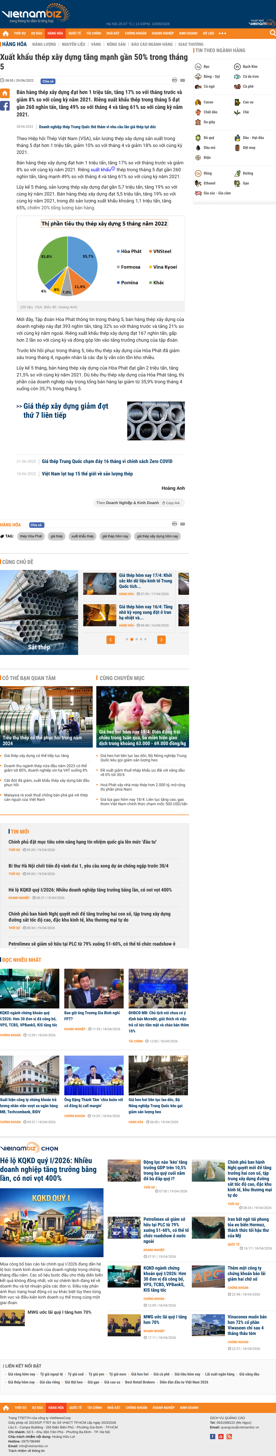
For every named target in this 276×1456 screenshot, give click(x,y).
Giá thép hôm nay (21, 1382)
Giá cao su (112, 1382)
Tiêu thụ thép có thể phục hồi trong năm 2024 (42, 740)
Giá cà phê (161, 1374)
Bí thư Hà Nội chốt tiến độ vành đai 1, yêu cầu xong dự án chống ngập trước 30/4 (89, 866)
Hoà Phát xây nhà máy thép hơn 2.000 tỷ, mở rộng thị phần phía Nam (142, 787)
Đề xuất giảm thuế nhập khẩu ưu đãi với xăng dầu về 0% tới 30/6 (142, 772)
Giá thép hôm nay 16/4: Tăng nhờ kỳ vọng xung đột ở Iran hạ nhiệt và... (178, 612)
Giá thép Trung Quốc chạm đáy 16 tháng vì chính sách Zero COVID (107, 461)
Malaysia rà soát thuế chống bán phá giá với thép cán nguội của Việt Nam (46, 797)
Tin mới (20, 831)
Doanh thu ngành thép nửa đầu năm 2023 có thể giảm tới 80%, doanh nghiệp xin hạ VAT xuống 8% (45, 768)
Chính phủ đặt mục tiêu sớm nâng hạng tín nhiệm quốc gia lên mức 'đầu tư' (82, 842)
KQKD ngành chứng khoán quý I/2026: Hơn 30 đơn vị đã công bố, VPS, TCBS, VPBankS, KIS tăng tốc (28, 1018)
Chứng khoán (10, 1035)
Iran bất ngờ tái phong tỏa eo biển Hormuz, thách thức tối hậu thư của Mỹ (248, 1228)
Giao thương (190, 44)
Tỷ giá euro (117, 1374)
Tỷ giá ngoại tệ (51, 1374)
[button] (110, 639)
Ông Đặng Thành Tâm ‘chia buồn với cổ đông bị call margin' (93, 1102)
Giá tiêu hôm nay (187, 1374)
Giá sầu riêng (50, 1382)
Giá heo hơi (139, 1374)
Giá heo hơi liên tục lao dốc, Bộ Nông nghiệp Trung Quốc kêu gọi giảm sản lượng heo (143, 758)
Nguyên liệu (73, 44)
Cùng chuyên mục (122, 678)
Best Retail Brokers (140, 1382)
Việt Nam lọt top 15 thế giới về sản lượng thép (87, 474)
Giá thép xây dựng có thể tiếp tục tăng (36, 756)
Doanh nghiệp (19, 898)
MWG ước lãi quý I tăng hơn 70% (59, 1312)
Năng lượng (44, 44)
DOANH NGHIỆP (163, 33)
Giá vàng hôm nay (21, 1374)
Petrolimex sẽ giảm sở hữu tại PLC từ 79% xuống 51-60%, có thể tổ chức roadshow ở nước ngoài (92, 947)
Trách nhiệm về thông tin (26, 1451)
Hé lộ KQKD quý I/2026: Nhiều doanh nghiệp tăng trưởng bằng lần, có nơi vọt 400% (90, 890)
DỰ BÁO (36, 33)
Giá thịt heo (74, 1382)
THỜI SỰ (20, 33)
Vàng (96, 44)
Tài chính (136, 1041)
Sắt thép (39, 647)
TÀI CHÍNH (93, 33)
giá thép (57, 536)
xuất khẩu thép (82, 536)
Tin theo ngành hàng (220, 50)
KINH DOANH (188, 33)
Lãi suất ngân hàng (219, 1374)
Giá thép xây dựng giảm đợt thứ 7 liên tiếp (65, 411)
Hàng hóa (14, 44)
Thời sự (14, 850)
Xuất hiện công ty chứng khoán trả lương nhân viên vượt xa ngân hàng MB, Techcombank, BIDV (29, 1105)
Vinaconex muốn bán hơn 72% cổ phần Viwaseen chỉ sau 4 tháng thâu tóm (247, 1325)
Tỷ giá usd (76, 1374)
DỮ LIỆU (208, 33)
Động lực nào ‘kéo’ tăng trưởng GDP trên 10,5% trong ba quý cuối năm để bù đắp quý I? (165, 1171)
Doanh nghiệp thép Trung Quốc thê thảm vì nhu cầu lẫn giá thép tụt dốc (97, 126)
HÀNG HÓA (55, 33)
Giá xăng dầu (249, 1374)
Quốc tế (234, 1244)
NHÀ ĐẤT (113, 33)
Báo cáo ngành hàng (152, 44)
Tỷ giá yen (96, 1374)
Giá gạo (93, 1382)
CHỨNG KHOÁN (136, 33)
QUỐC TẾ (74, 33)
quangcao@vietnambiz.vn (240, 1427)
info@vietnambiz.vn (33, 1446)
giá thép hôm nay (115, 536)
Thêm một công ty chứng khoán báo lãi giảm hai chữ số (247, 1273)
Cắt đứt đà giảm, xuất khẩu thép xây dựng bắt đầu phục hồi (46, 782)
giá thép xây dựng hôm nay (157, 536)
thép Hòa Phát (31, 536)
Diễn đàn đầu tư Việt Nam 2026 (184, 1382)
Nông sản (116, 44)
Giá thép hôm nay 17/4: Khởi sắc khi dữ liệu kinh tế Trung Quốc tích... (178, 581)
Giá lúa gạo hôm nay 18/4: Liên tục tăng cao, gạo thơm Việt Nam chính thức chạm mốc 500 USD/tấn (143, 801)
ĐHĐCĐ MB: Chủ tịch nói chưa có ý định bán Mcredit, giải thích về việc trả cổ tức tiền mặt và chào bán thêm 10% (159, 1022)
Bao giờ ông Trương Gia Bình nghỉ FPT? (92, 1015)
